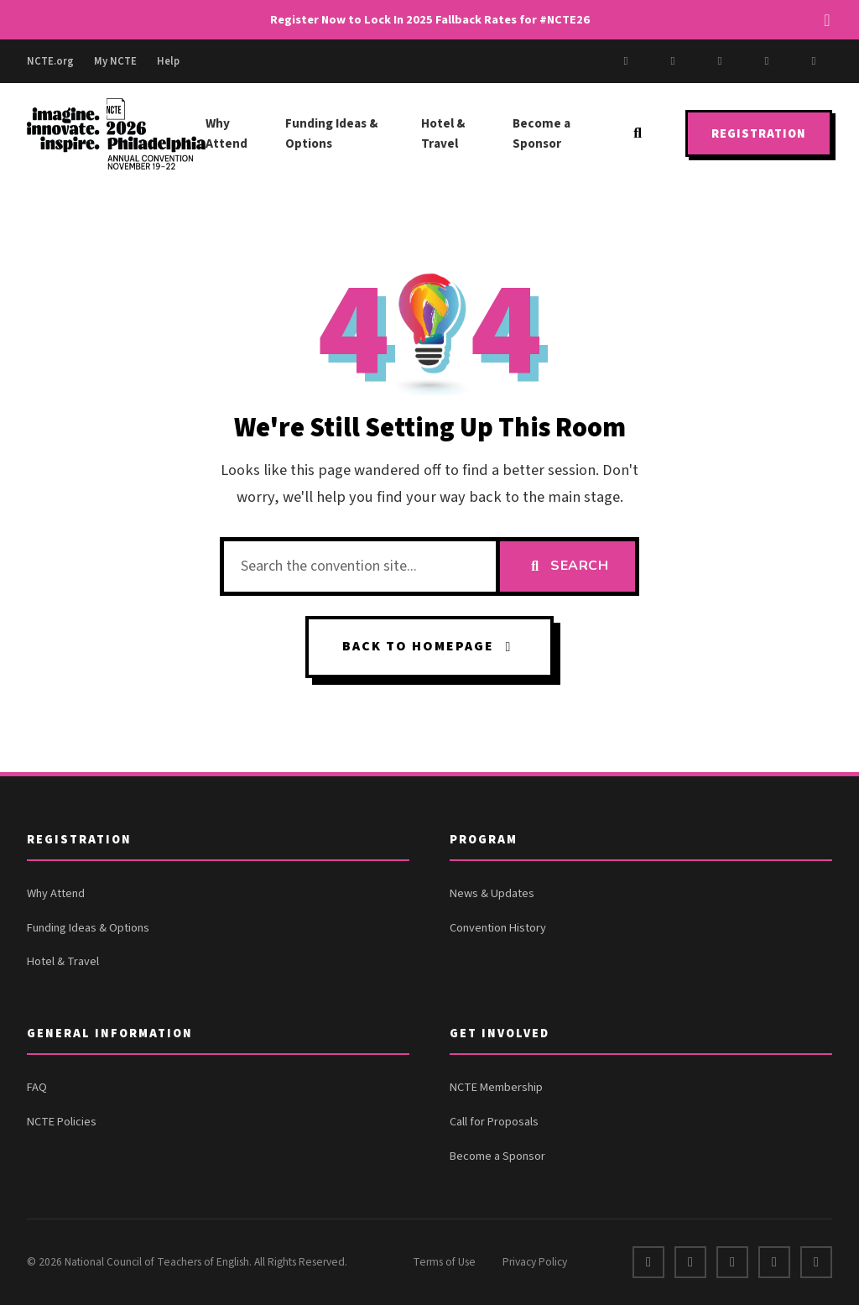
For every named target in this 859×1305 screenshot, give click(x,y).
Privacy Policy (534, 1262)
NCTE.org (50, 61)
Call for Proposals (494, 1121)
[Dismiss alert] (827, 20)
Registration (758, 134)
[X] (672, 61)
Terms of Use (444, 1262)
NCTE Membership (496, 1087)
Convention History (498, 928)
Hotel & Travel (443, 133)
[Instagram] (719, 61)
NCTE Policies (61, 1121)
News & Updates (492, 893)
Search (567, 565)
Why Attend (226, 133)
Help (168, 61)
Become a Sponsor (541, 133)
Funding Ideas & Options (331, 133)
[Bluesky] (813, 61)
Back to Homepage (430, 646)
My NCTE (115, 61)
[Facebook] (625, 61)
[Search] (637, 133)
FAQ (37, 1087)
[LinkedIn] (766, 61)
